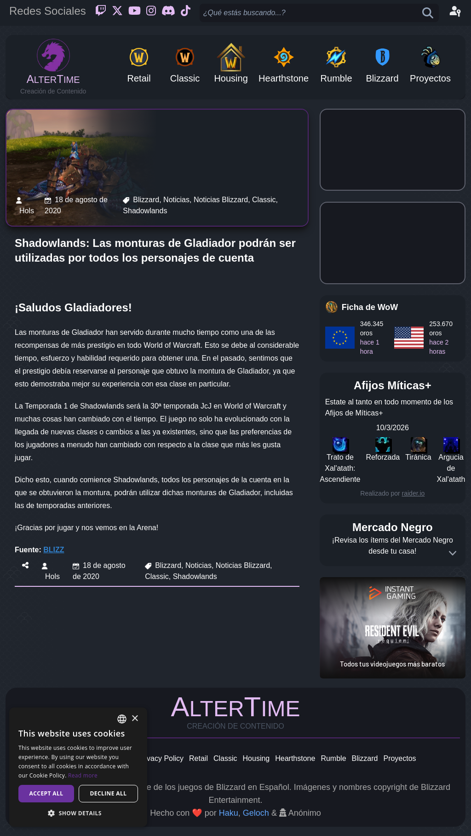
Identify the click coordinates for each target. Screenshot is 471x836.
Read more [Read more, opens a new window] (83, 775)
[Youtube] (134, 13)
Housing (256, 758)
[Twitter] (117, 13)
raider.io (413, 493)
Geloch (256, 813)
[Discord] (168, 13)
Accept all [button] (46, 793)
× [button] (134, 718)
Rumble (333, 758)
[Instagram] (151, 13)
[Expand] (452, 553)
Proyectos (399, 758)
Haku (228, 813)
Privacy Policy (161, 758)
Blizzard (365, 758)
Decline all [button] (108, 793)
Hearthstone (295, 758)
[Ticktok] (185, 13)
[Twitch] (100, 13)
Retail (198, 758)
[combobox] (121, 719)
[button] (78, 813)
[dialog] (78, 767)
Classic (225, 758)
